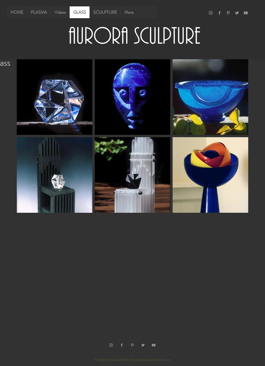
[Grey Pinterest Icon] (228, 12)
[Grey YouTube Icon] (245, 12)
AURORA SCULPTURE (134, 35)
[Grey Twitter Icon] (237, 12)
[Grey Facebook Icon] (219, 12)
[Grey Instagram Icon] (210, 12)
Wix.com (164, 360)
